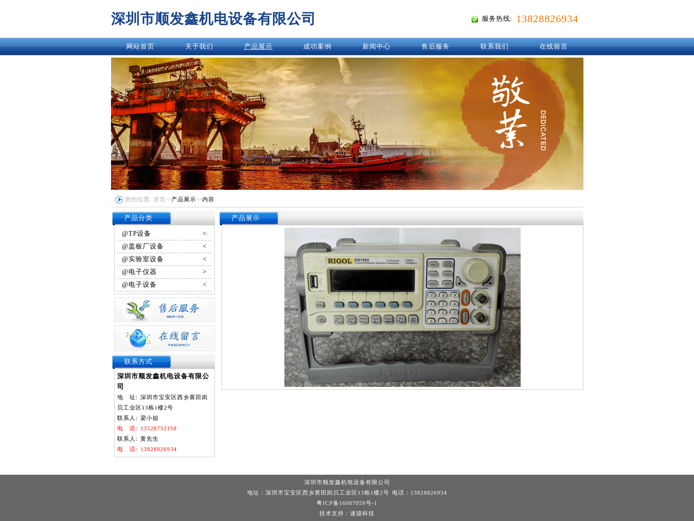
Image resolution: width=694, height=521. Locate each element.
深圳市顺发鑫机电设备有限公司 (213, 18)
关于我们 (199, 46)
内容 (208, 199)
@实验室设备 (164, 259)
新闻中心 (376, 46)
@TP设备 (164, 234)
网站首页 (140, 46)
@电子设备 (164, 285)
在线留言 (554, 46)
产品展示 (258, 46)
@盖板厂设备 (164, 246)
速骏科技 (362, 513)
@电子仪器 (164, 272)
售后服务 (435, 46)
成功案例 (317, 46)
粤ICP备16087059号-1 (347, 503)
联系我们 (494, 46)
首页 (160, 199)
